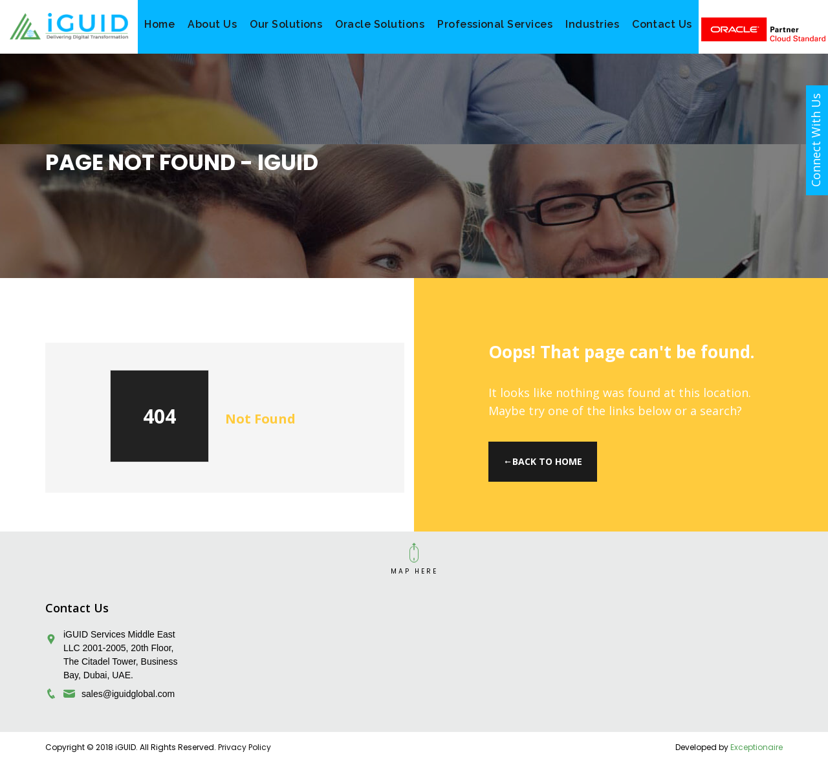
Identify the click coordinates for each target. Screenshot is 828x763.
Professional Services (494, 24)
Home (159, 24)
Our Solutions (286, 24)
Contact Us (662, 24)
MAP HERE (414, 571)
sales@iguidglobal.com (128, 694)
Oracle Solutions (379, 24)
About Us (212, 24)
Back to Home (542, 461)
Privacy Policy (244, 747)
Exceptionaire (756, 747)
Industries (592, 24)
